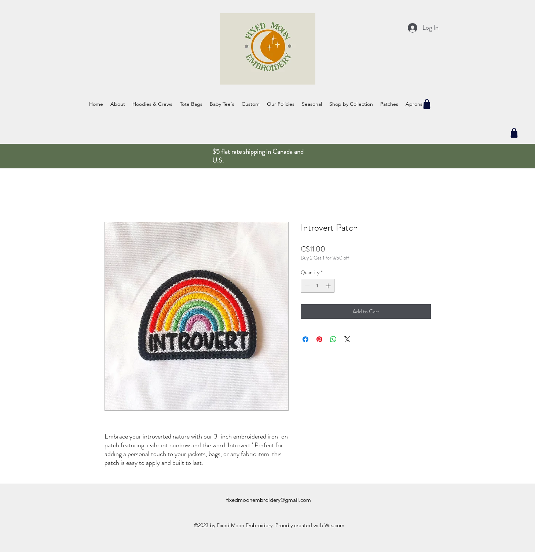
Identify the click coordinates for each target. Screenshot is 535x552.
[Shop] (427, 103)
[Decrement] (306, 285)
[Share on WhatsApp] (333, 339)
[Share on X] (347, 339)
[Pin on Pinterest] (319, 339)
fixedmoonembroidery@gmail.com (268, 499)
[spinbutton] (317, 285)
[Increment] (328, 285)
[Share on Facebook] (305, 339)
